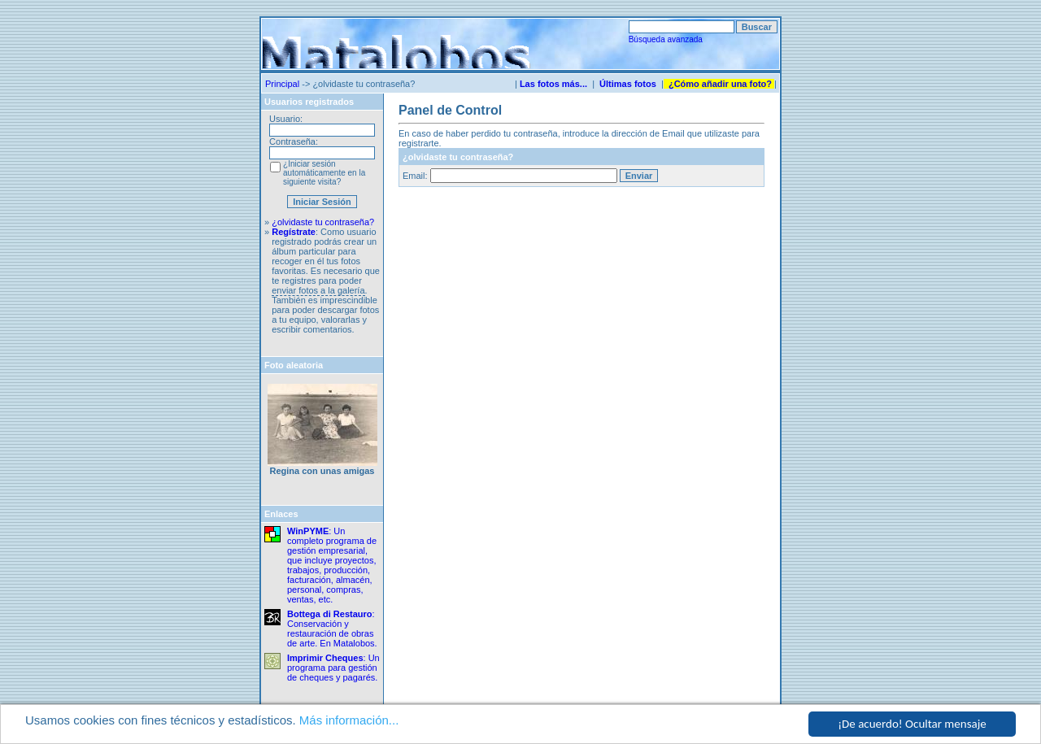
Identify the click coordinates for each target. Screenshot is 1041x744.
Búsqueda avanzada (666, 39)
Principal (282, 84)
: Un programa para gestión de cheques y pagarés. (333, 667)
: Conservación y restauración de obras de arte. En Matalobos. (332, 628)
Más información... (349, 721)
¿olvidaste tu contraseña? (323, 222)
